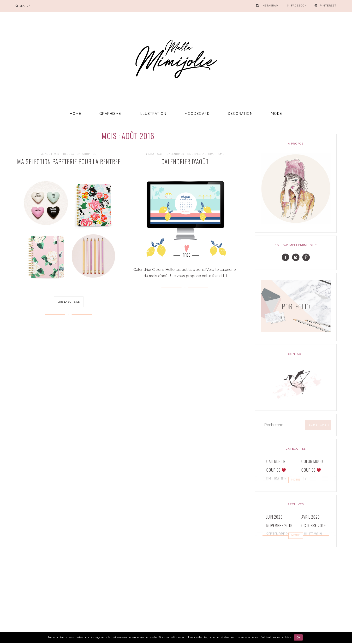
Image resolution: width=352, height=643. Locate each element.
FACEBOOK (298, 5)
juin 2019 (274, 543)
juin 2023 (274, 517)
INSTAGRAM (270, 5)
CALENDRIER (175, 154)
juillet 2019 (311, 534)
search (25, 5)
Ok (298, 637)
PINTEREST (328, 5)
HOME (75, 114)
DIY (304, 478)
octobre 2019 (313, 525)
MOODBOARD (197, 114)
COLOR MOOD (312, 461)
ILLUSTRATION (153, 114)
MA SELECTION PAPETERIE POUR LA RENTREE (68, 161)
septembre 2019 (280, 534)
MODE (276, 114)
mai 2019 (308, 543)
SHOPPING (89, 154)
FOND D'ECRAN (196, 154)
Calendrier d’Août (185, 161)
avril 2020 (310, 517)
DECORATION (240, 114)
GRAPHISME (110, 114)
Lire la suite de (69, 301)
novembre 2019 (279, 525)
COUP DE (276, 470)
